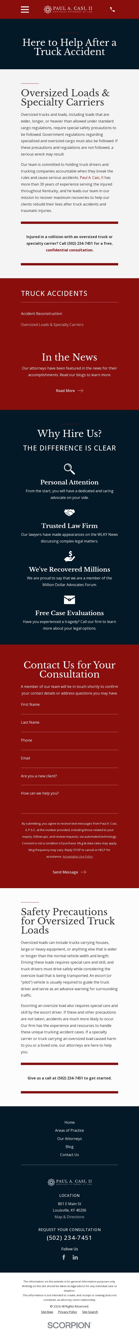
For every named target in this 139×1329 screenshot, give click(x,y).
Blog (70, 1146)
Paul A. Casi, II (91, 177)
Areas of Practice (69, 1130)
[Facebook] (63, 1257)
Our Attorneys (69, 1138)
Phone (26, 740)
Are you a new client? (39, 776)
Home (69, 1122)
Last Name (30, 722)
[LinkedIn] (75, 1257)
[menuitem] (69, 313)
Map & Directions (69, 1216)
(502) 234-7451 (69, 1238)
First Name (30, 704)
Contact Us (69, 1154)
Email (25, 758)
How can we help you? (40, 793)
